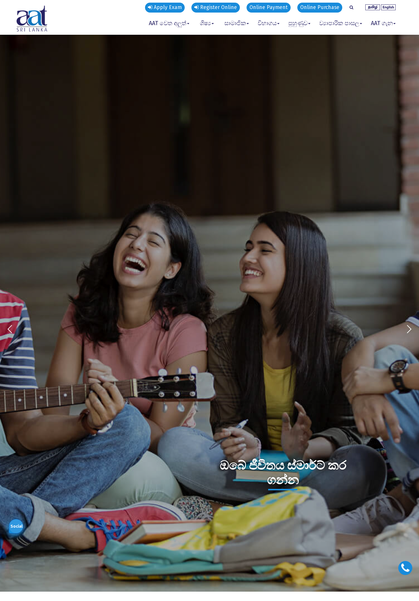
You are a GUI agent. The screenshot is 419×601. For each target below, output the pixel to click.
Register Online (212, 7)
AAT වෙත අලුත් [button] (169, 23)
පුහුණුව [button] (299, 23)
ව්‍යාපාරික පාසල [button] (340, 23)
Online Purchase (319, 7)
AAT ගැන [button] (383, 23)
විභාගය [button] (269, 23)
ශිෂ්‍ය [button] (207, 23)
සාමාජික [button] (236, 23)
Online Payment (266, 7)
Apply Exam (161, 7)
